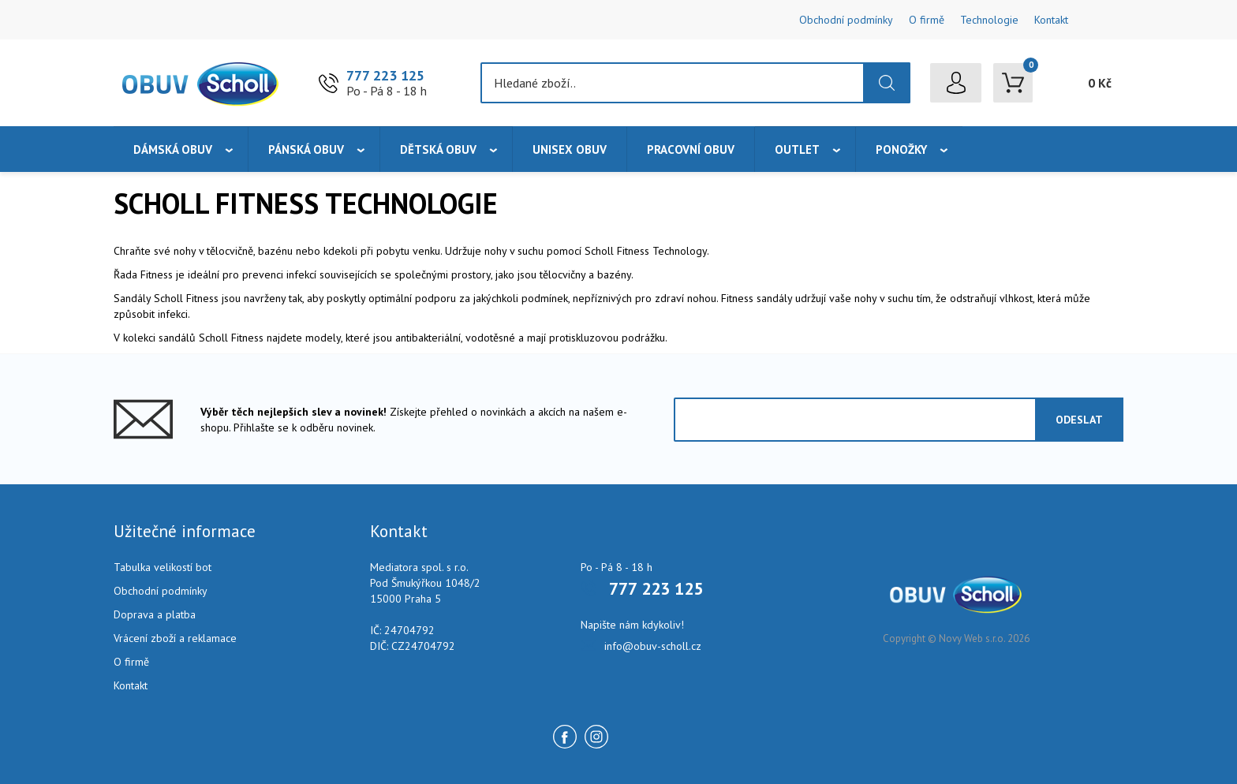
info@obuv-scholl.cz (652, 646)
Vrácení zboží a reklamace (175, 638)
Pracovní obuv (690, 149)
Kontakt (1051, 20)
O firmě (926, 20)
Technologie (989, 20)
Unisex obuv (570, 149)
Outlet (797, 149)
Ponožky (901, 149)
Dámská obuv (172, 149)
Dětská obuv (438, 149)
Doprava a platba (155, 614)
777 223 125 (385, 75)
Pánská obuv (306, 149)
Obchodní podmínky (846, 20)
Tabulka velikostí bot (162, 567)
